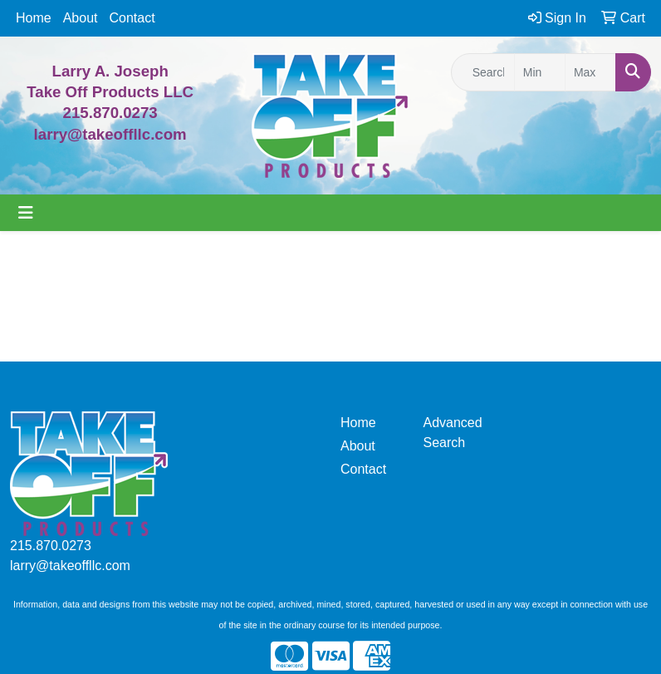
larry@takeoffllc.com (70, 565)
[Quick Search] (483, 72)
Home (33, 18)
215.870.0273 (110, 112)
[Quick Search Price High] (590, 72)
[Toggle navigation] (25, 212)
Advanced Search (453, 433)
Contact (132, 18)
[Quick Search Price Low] (540, 72)
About (80, 18)
